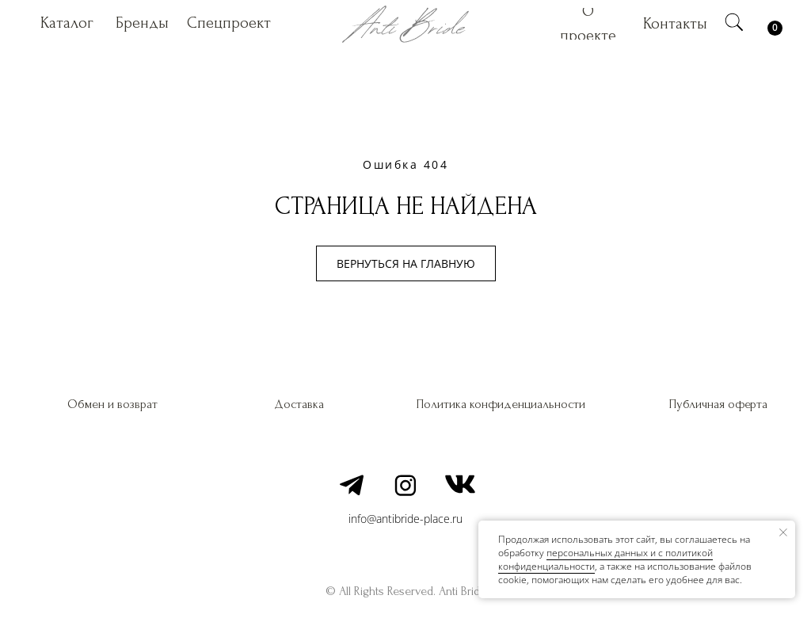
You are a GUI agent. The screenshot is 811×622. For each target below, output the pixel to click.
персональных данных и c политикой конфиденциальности (605, 559)
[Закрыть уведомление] (783, 532)
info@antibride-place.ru (405, 518)
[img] (734, 22)
